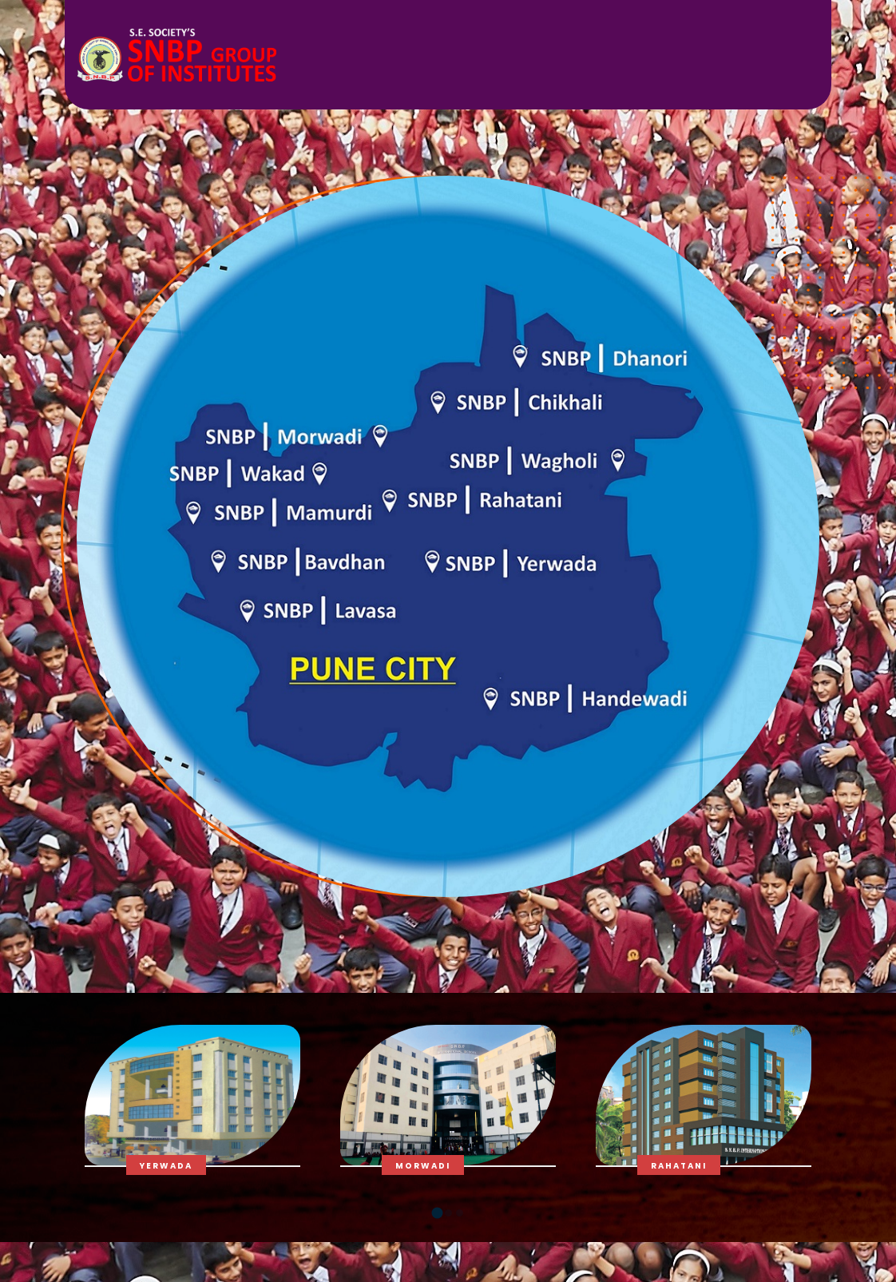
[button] (436, 1213)
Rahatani (679, 1166)
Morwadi (422, 1166)
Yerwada (166, 1166)
